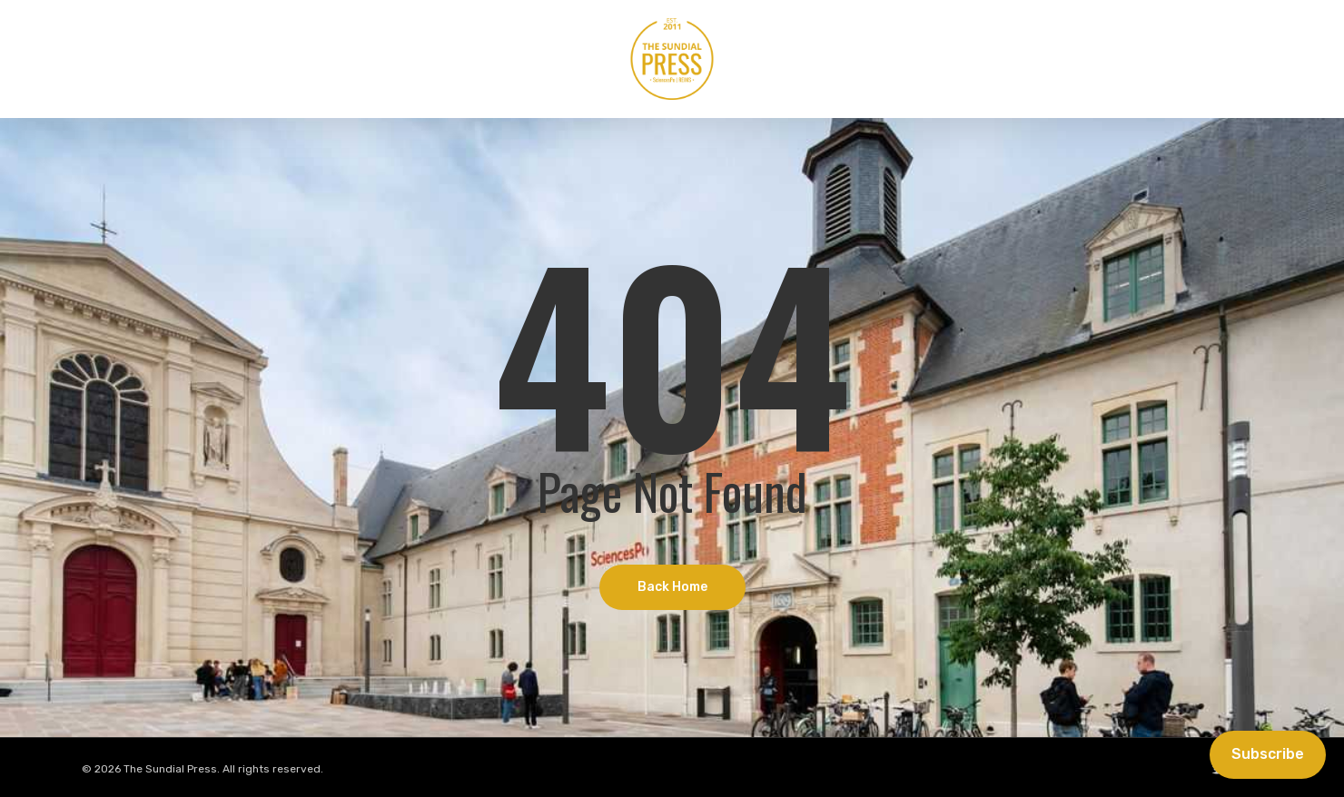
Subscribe (1267, 754)
